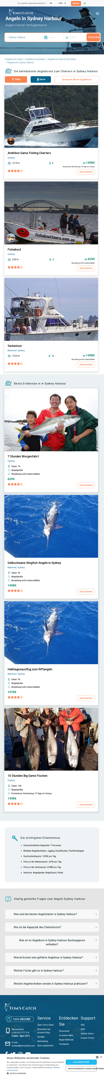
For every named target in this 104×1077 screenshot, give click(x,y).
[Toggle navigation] (97, 13)
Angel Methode (66, 1039)
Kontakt (41, 1037)
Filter (16, 79)
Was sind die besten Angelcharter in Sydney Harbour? (45, 914)
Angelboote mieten (14, 59)
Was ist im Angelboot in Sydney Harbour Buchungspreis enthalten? (52, 942)
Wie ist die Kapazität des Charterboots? (37, 927)
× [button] (101, 1057)
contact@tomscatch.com (23, 1039)
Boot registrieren (45, 1045)
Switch (76, 3)
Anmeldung (42, 1041)
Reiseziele (64, 1031)
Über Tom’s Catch (45, 1025)
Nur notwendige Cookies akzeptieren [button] (82, 1068)
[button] (36, 1073)
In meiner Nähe (66, 1035)
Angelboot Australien (35, 59)
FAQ (83, 1025)
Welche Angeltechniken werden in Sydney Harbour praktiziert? (51, 983)
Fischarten (64, 1044)
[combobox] (97, 1057)
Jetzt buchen (85, 172)
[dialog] (52, 1065)
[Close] (84, 3)
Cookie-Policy (87, 1038)
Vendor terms (87, 1033)
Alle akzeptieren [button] (81, 1062)
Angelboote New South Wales (62, 59)
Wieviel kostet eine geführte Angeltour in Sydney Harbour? (48, 957)
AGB (83, 1029)
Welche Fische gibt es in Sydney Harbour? (39, 970)
